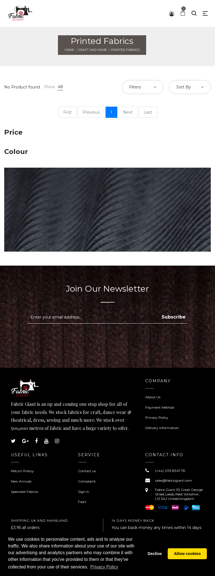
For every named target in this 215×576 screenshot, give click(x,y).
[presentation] (74, 337)
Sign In (83, 492)
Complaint (87, 481)
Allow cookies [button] (187, 554)
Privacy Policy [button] (104, 567)
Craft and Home (92, 50)
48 (60, 86)
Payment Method (159, 407)
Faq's (82, 502)
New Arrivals (21, 481)
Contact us (87, 471)
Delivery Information (162, 428)
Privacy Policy (156, 417)
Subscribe (174, 317)
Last (148, 112)
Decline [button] (155, 554)
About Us (152, 397)
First (67, 112)
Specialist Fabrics (24, 492)
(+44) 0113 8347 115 (170, 471)
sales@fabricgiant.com (173, 480)
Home (69, 50)
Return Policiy (22, 471)
